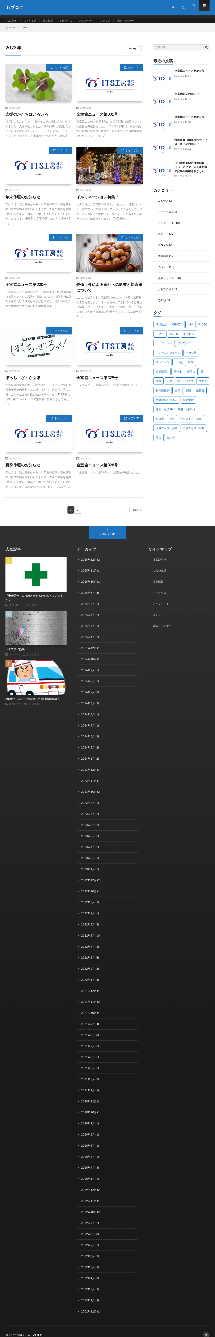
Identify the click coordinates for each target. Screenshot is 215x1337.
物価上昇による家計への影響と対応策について (109, 291)
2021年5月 (88, 1064)
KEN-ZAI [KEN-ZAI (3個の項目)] (177, 327)
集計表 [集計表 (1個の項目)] (170, 440)
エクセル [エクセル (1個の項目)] (188, 336)
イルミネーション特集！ (97, 201)
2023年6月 (88, 825)
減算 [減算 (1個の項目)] (177, 393)
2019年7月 (88, 1239)
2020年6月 (88, 1141)
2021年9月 (88, 1021)
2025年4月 (88, 618)
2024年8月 (88, 683)
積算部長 (54, 21)
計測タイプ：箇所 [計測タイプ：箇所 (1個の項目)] (194, 430)
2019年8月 (88, 1228)
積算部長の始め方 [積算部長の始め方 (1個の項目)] (167, 402)
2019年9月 (88, 1217)
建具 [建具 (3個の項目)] (158, 383)
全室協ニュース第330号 (26, 288)
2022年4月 (88, 945)
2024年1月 (88, 759)
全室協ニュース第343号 (189, 75)
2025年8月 (88, 596)
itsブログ (37, 1327)
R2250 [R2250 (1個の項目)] (160, 336)
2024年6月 (88, 705)
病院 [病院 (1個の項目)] (188, 393)
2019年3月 (88, 1282)
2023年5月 (88, 836)
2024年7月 (88, 694)
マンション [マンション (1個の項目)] (162, 364)
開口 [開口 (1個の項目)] (158, 440)
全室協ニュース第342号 (189, 121)
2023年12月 (89, 770)
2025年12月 (89, 563)
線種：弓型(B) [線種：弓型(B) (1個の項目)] (164, 411)
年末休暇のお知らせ (23, 201)
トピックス (73, 21)
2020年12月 (89, 1097)
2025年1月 (88, 640)
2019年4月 (88, 1271)
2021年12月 (89, 988)
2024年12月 (89, 651)
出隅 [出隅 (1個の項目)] (191, 364)
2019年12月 (89, 1184)
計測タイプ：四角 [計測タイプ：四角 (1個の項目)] (191, 421)
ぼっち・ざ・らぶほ (23, 381)
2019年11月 (89, 1195)
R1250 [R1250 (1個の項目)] (202, 327)
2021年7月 (88, 1043)
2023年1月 (88, 868)
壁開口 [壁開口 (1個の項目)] (191, 374)
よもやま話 (34, 21)
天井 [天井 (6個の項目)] (203, 374)
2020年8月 (88, 1130)
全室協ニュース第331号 (97, 118)
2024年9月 (88, 672)
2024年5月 (88, 716)
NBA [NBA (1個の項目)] (190, 327)
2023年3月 (88, 858)
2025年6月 (88, 607)
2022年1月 (88, 977)
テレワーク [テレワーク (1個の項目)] (184, 345)
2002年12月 (89, 1304)
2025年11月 (89, 574)
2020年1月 (88, 1173)
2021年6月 (88, 1054)
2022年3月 (88, 956)
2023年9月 (88, 803)
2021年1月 (88, 1086)
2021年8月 (88, 1032)
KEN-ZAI (164, 248)
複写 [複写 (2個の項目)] (172, 421)
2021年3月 (88, 1075)
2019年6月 (88, 1250)
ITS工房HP (12, 21)
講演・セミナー (140, 21)
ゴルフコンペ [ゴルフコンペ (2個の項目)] (164, 345)
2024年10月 (89, 661)
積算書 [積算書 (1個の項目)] (200, 393)
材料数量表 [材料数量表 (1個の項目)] (162, 393)
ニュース (62, 154)
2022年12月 (89, 879)
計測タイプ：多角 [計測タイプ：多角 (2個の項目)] (167, 430)
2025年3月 (88, 629)
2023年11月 (89, 781)
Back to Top (107, 537)
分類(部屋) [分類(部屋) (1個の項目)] (162, 374)
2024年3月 (88, 738)
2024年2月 (88, 749)
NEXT (131, 514)
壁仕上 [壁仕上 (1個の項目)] (178, 374)
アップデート (96, 21)
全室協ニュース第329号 (97, 381)
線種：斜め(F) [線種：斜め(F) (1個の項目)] (186, 411)
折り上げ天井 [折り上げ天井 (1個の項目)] (185, 383)
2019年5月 (88, 1260)
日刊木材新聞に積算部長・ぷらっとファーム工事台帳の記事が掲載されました (190, 171)
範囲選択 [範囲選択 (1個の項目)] (188, 402)
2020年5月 (88, 1152)
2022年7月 (88, 912)
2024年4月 (88, 727)
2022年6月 (88, 923)
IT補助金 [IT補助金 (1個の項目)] (161, 327)
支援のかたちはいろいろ (26, 118)
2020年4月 (88, 1162)
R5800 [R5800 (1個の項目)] (173, 336)
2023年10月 (89, 792)
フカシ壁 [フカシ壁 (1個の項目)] (191, 355)
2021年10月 (89, 1010)
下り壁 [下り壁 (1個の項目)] (179, 364)
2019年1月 (88, 1293)
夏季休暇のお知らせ (23, 469)
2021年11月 (89, 999)
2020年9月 (88, 1119)
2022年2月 (88, 966)
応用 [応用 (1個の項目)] (169, 383)
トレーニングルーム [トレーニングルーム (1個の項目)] (168, 355)
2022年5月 (88, 934)
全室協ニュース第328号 (97, 469)
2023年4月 (88, 847)
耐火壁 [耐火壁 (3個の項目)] (160, 421)
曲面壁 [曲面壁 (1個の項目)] (203, 383)
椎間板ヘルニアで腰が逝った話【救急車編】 (32, 703)
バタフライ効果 (15, 653)
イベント (163, 270)
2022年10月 (89, 890)
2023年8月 (88, 814)
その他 (162, 303)
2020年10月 (89, 1108)
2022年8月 (88, 901)
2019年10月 (89, 1206)
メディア (117, 21)
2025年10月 (89, 585)
